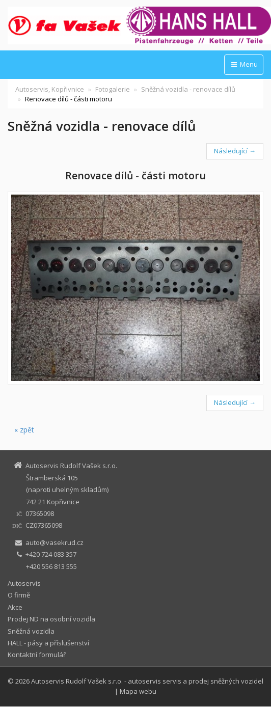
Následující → (235, 150)
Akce (15, 607)
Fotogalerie (112, 89)
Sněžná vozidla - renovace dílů (188, 89)
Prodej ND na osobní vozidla (51, 618)
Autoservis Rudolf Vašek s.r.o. (77, 681)
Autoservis (24, 583)
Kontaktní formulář (37, 654)
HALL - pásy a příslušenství (48, 642)
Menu (244, 64)
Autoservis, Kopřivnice (49, 89)
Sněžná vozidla (31, 631)
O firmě (19, 595)
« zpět (24, 429)
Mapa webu (138, 691)
